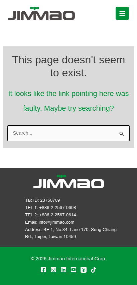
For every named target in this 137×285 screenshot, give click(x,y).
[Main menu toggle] (122, 13)
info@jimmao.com (57, 222)
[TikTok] (94, 270)
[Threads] (84, 270)
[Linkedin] (63, 270)
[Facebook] (43, 270)
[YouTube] (74, 270)
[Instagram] (53, 270)
